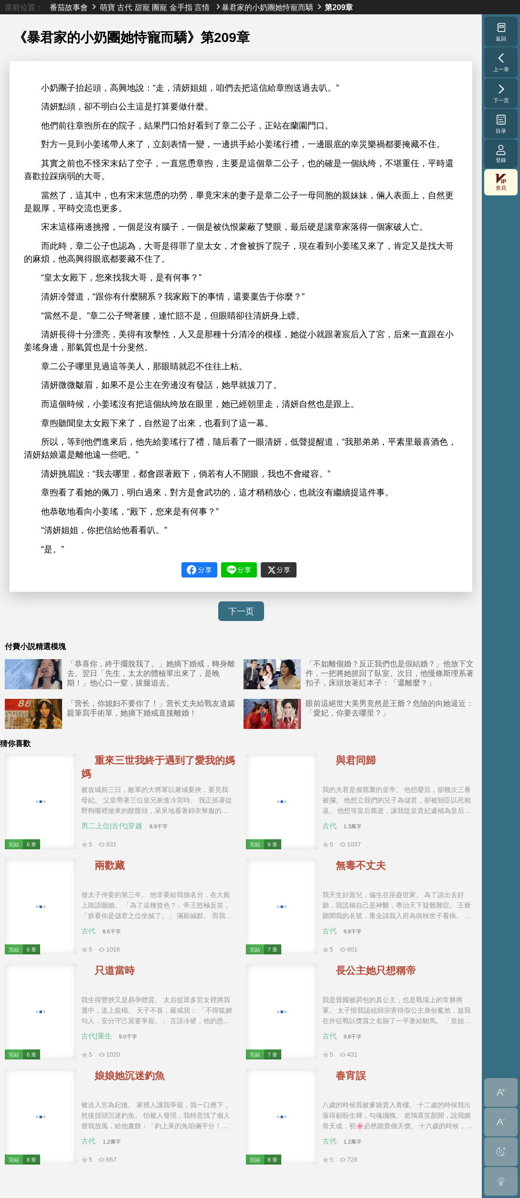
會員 (501, 182)
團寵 (159, 7)
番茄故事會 (69, 7)
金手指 (181, 7)
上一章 (501, 62)
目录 (501, 124)
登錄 (501, 153)
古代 (124, 7)
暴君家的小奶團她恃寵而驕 (267, 7)
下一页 (241, 611)
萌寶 (107, 7)
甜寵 (142, 7)
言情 (202, 7)
